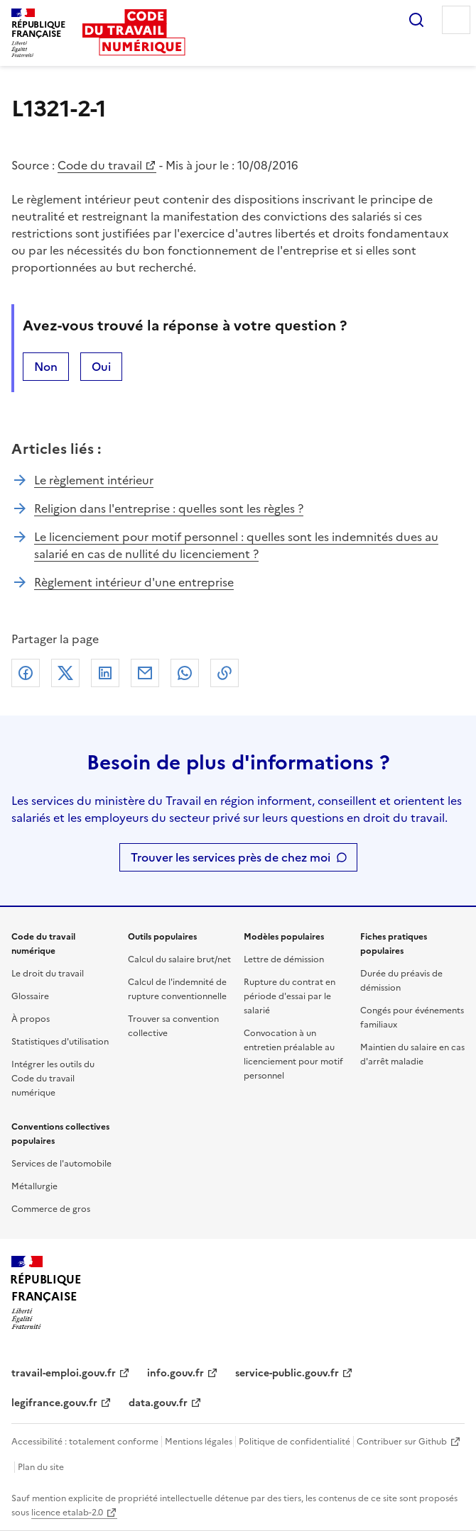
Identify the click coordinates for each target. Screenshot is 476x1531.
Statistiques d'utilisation (60, 1041)
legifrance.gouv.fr (54, 1403)
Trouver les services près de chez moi (230, 857)
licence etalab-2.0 (67, 1512)
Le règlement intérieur (93, 480)
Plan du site (41, 1467)
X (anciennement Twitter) (65, 673)
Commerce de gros (50, 1209)
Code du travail (100, 165)
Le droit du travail (47, 973)
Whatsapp (185, 673)
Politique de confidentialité (294, 1441)
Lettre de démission (284, 959)
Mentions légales (198, 1441)
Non (46, 366)
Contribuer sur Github (402, 1441)
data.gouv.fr (158, 1403)
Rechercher (416, 20)
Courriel (145, 673)
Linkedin (105, 673)
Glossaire (30, 996)
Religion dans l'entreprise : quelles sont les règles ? (168, 508)
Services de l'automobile (61, 1163)
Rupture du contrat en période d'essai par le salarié (289, 996)
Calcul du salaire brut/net (179, 959)
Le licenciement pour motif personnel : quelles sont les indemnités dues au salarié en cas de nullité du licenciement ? (236, 545)
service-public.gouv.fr (287, 1373)
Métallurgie (34, 1186)
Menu (456, 20)
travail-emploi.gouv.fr (63, 1373)
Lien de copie (224, 673)
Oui (101, 366)
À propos (30, 1019)
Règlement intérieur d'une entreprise (134, 582)
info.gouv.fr (175, 1373)
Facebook (25, 673)
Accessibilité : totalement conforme (84, 1441)
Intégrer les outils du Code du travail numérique (52, 1078)
